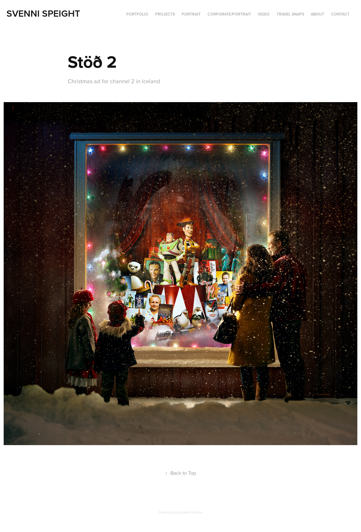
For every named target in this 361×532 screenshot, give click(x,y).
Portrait (191, 14)
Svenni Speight (43, 13)
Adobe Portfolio (190, 512)
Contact (340, 14)
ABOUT (317, 14)
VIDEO (264, 14)
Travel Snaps (290, 14)
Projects (165, 14)
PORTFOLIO (137, 14)
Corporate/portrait (229, 14)
